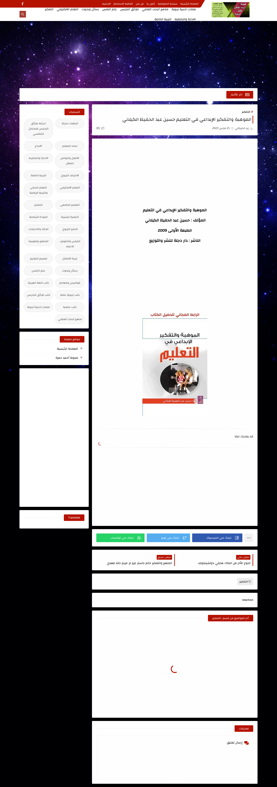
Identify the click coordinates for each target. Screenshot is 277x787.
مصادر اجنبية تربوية (184, 9)
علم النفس (109, 9)
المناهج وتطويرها (38, 241)
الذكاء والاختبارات (38, 229)
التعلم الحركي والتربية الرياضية (38, 190)
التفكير (49, 9)
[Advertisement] (138, 54)
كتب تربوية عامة (70, 294)
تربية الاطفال (69, 258)
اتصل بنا (151, 3)
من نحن (140, 3)
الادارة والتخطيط (185, 19)
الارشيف (106, 3)
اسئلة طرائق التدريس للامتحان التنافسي (38, 128)
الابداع (38, 146)
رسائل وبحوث (90, 9)
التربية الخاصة (163, 19)
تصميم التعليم (38, 258)
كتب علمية (70, 307)
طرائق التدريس (129, 9)
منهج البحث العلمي (70, 319)
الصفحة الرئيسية (189, 3)
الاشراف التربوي (70, 175)
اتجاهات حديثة (70, 123)
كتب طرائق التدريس (38, 294)
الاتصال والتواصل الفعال (69, 160)
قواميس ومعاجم (69, 282)
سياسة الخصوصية (167, 3)
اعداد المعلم (69, 146)
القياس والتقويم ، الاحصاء (69, 244)
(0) (100, 128)
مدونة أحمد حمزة (67, 358)
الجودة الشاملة (38, 217)
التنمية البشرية (70, 217)
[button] (217, 537)
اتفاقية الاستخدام (123, 3)
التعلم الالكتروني (67, 9)
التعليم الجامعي (70, 204)
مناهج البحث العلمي (155, 9)
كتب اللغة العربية (38, 282)
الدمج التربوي (70, 229)
